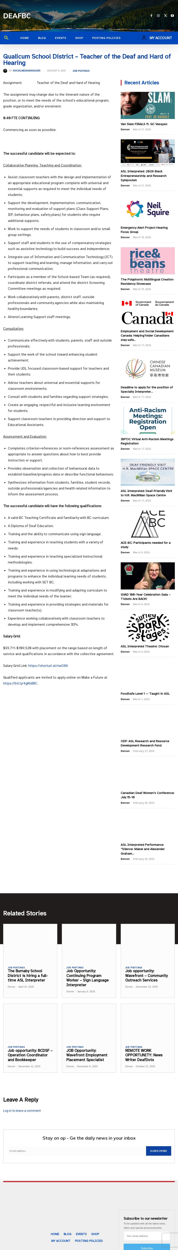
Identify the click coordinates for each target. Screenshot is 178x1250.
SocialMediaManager (27, 71)
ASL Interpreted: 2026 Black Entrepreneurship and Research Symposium (143, 175)
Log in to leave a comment (22, 1104)
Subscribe (158, 1144)
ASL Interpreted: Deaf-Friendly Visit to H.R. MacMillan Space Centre (146, 489)
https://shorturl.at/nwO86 (48, 666)
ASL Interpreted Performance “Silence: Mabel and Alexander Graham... (142, 842)
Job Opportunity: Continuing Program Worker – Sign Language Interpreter (87, 971)
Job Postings (80, 71)
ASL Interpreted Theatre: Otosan (144, 641)
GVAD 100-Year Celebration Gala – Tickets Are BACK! (145, 592)
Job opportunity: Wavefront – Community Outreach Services (146, 969)
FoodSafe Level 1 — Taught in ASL (145, 688)
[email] (76, 1144)
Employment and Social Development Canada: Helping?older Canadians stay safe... (147, 333)
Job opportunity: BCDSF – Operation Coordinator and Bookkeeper (29, 1048)
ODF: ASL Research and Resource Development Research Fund (144, 738)
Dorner (125, 129)
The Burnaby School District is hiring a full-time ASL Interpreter (27, 969)
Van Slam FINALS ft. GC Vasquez (144, 124)
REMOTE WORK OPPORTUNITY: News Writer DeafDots (144, 1048)
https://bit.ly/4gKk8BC (20, 683)
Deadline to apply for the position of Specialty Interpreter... (146, 387)
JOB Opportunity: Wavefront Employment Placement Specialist (86, 1048)
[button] (6, 38)
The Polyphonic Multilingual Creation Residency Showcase (146, 280)
